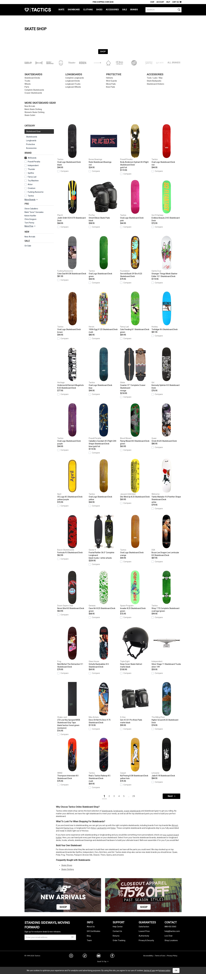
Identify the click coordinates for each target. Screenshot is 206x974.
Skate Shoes (66, 865)
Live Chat (168, 936)
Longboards (73, 74)
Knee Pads (110, 87)
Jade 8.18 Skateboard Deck (167, 757)
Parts (27, 87)
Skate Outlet (30, 115)
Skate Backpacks (154, 81)
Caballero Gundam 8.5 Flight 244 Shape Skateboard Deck (104, 425)
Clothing (88, 9)
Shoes (99, 9)
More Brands (31, 199)
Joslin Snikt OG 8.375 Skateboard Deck (72, 201)
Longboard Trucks (72, 84)
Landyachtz (102, 828)
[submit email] (72, 936)
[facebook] (112, 956)
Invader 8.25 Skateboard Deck (135, 591)
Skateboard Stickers (155, 84)
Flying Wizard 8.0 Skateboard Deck (135, 424)
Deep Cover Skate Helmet (135, 647)
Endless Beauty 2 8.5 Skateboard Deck (167, 201)
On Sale (28, 246)
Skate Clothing (67, 869)
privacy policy (164, 970)
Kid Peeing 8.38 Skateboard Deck (135, 759)
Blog (89, 936)
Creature (31, 188)
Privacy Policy (172, 956)
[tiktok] (85, 956)
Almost (175, 825)
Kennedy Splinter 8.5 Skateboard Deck (167, 368)
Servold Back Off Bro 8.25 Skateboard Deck (135, 256)
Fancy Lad (32, 177)
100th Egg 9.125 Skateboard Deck (104, 312)
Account (160, 2)
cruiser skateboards (132, 811)
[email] (50, 937)
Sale (124, 9)
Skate (61, 9)
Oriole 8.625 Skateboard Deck (167, 422)
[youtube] (99, 956)
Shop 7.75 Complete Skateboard (167, 591)
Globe (113, 828)
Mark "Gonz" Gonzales (34, 212)
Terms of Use (160, 956)
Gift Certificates (93, 931)
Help (168, 2)
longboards (118, 811)
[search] (163, 9)
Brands (134, 9)
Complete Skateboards (34, 90)
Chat (152, 2)
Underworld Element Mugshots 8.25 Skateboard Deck (72, 368)
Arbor (30, 184)
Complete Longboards (74, 78)
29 (133, 796)
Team (89, 940)
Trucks (27, 81)
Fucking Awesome (35, 192)
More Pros (30, 226)
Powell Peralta (34, 162)
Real (58, 828)
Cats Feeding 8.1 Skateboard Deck (135, 312)
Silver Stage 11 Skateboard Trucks (167, 647)
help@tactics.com (172, 931)
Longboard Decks (72, 81)
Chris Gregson (30, 219)
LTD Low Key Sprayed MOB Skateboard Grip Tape (72, 705)
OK (176, 970)
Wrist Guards (111, 81)
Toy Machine (33, 181)
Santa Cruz (68, 828)
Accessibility (148, 956)
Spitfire (31, 173)
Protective (113, 74)
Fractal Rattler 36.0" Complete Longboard (104, 537)
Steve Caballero (31, 209)
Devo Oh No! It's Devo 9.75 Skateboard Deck (104, 703)
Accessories (112, 9)
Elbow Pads (111, 84)
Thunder (31, 169)
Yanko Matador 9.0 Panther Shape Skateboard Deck (167, 481)
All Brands (174, 62)
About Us (91, 927)
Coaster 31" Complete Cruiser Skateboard (135, 369)
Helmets (109, 78)
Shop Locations (171, 940)
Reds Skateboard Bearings (104, 145)
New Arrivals (30, 106)
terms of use (149, 970)
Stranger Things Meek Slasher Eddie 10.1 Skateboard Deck (167, 256)
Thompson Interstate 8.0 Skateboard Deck (72, 758)
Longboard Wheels (73, 87)
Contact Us (117, 931)
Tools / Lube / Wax (155, 78)
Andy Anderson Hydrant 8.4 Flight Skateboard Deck (135, 146)
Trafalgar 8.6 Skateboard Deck (167, 310)
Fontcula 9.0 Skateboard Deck (72, 534)
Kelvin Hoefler (30, 216)
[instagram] (71, 956)
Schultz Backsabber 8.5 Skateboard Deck (104, 647)
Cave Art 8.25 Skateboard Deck (104, 591)
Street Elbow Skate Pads (104, 201)
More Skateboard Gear (40, 103)
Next (172, 796)
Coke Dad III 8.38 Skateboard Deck (72, 255)
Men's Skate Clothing (33, 109)
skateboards (107, 811)
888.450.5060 (170, 927)
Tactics (38, 9)
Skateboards (33, 74)
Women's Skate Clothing (34, 112)
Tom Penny (29, 223)
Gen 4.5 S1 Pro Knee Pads (135, 703)
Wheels (28, 84)
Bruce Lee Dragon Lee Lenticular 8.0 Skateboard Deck (167, 535)
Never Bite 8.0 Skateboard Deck (72, 589)
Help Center (118, 927)
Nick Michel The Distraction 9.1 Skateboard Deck (72, 647)
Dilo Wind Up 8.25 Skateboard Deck (135, 478)
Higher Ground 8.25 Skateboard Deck (167, 703)
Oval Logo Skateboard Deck (72, 145)
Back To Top (103, 961)
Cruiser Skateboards (33, 93)
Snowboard (74, 9)
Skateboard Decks (32, 78)
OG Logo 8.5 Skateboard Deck (72, 480)
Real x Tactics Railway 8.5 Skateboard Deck (104, 760)
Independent (33, 165)
